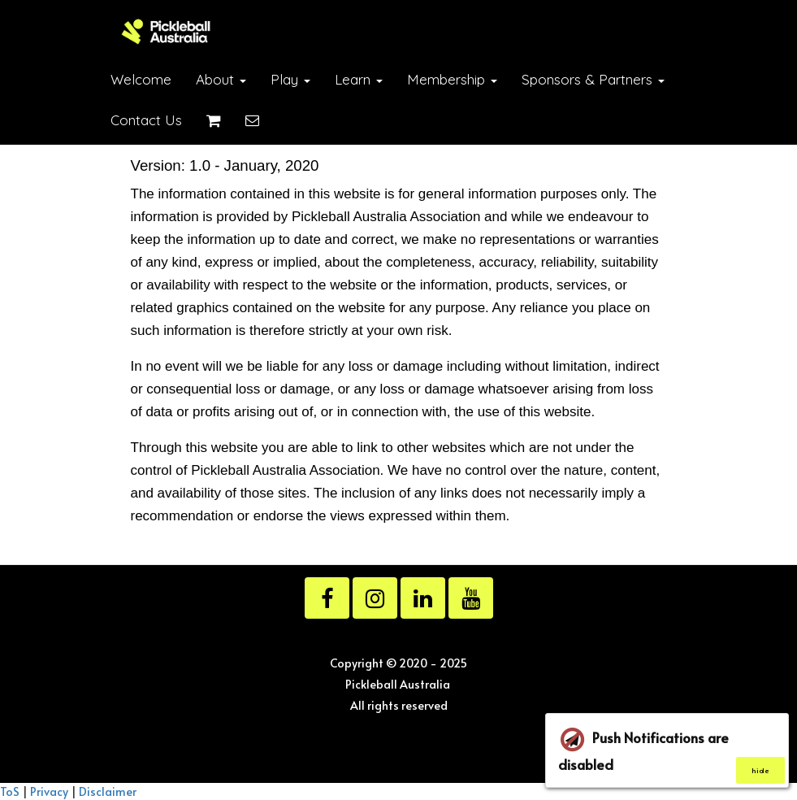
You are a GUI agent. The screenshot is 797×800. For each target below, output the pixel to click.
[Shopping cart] (213, 120)
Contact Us (146, 119)
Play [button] (290, 79)
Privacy (49, 791)
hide (760, 770)
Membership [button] (452, 79)
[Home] (166, 31)
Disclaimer (107, 791)
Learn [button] (359, 79)
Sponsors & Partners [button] (593, 79)
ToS (9, 791)
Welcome (140, 79)
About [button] (221, 79)
